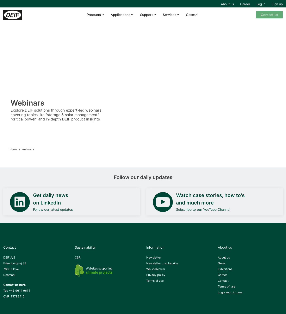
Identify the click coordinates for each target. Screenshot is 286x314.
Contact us (269, 15)
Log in (260, 4)
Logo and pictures (230, 292)
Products (94, 15)
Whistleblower (155, 269)
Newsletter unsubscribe (162, 263)
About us (227, 4)
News (221, 263)
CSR (78, 257)
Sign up (277, 4)
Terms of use (155, 280)
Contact (223, 280)
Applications (120, 15)
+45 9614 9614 (19, 290)
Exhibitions (225, 269)
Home (13, 149)
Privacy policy (155, 275)
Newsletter (153, 257)
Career (245, 4)
